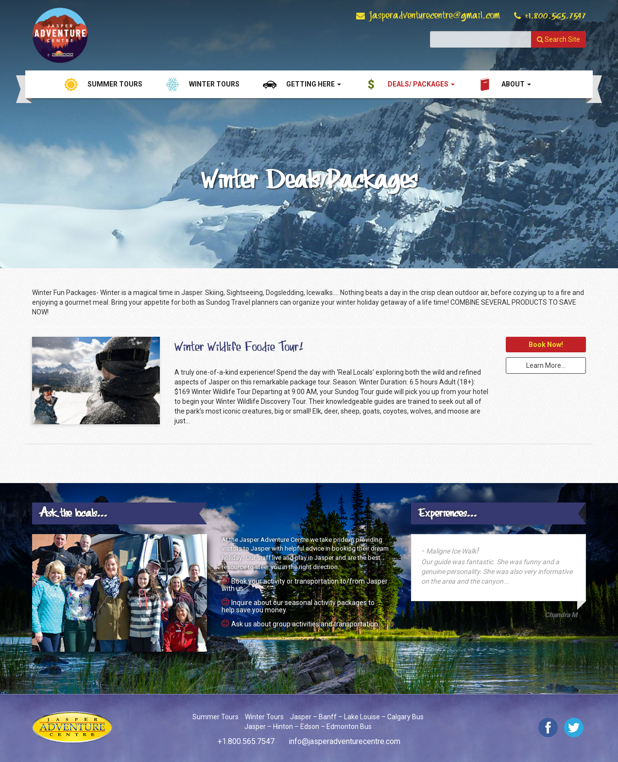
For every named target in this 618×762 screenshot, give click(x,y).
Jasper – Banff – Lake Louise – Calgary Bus (357, 717)
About (516, 84)
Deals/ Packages (421, 84)
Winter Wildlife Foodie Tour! (238, 347)
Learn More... (546, 365)
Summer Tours (114, 84)
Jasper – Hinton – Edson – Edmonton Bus (308, 726)
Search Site (558, 39)
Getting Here (313, 84)
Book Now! (546, 344)
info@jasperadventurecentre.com (344, 741)
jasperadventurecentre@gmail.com (434, 15)
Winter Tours (214, 84)
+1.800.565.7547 (555, 15)
